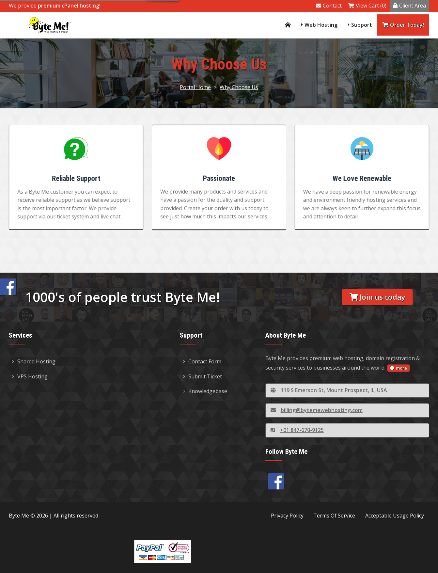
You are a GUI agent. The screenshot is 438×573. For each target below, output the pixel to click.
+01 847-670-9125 (297, 430)
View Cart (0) (367, 5)
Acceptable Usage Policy (394, 515)
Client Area (409, 5)
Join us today (377, 297)
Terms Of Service (334, 515)
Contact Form (202, 361)
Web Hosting (321, 24)
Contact (329, 5)
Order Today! (403, 24)
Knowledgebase (205, 391)
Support (361, 24)
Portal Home (195, 87)
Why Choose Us (239, 87)
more (398, 368)
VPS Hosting (30, 376)
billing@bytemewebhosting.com (317, 410)
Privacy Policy (287, 515)
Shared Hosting (33, 361)
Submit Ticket (202, 376)
